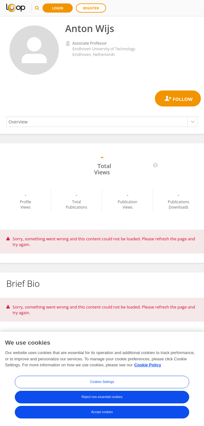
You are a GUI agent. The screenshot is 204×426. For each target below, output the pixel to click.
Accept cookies (102, 412)
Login (57, 8)
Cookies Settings (102, 382)
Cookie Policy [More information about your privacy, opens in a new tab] (147, 365)
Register (91, 8)
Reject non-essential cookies (102, 397)
